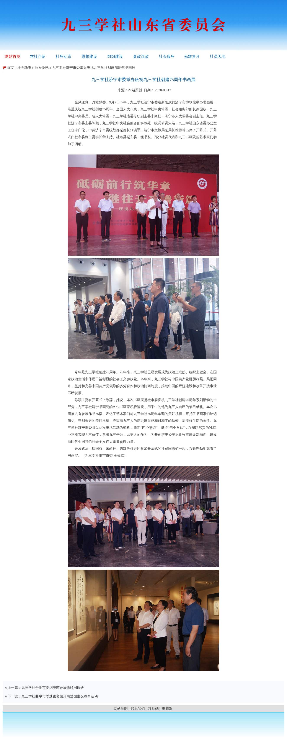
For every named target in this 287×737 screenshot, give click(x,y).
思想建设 (89, 56)
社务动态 (63, 56)
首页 (8, 68)
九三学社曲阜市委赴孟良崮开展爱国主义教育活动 (59, 696)
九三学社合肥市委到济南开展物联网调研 (52, 687)
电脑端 (167, 708)
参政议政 (141, 56)
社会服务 (166, 56)
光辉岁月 (192, 56)
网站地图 (121, 708)
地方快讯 (42, 68)
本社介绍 (38, 56)
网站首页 (12, 56)
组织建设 (115, 56)
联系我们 (138, 708)
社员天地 (217, 56)
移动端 (153, 708)
